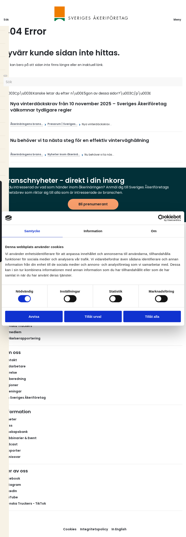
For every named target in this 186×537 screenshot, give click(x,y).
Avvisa (34, 316)
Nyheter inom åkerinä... (64, 154)
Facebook (12, 478)
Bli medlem (12, 332)
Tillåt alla (152, 316)
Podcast (11, 444)
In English (119, 529)
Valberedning (15, 379)
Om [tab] (154, 231)
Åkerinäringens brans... (26, 124)
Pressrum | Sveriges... (62, 124)
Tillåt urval (93, 316)
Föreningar (13, 391)
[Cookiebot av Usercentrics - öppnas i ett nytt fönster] (161, 218)
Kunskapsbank (16, 432)
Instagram (12, 484)
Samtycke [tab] (32, 231)
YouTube (11, 497)
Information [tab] (93, 231)
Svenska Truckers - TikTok (25, 503)
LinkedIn (10, 491)
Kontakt (10, 360)
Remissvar (12, 457)
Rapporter (12, 450)
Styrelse (10, 372)
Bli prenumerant (93, 204)
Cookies (69, 529)
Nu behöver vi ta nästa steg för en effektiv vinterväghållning (79, 140)
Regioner (11, 385)
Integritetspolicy (94, 529)
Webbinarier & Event (20, 438)
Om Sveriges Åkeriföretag (25, 397)
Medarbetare (15, 366)
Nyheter (10, 419)
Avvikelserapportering (22, 338)
